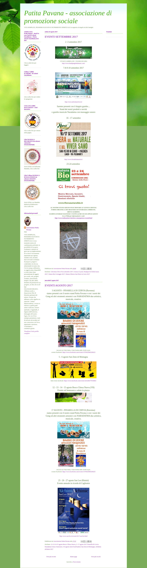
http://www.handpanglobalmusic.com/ (73, 63)
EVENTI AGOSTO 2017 (59, 285)
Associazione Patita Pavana (32, 229)
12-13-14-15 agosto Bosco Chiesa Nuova (63, 544)
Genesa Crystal (78, 272)
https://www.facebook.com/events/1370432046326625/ (79, 352)
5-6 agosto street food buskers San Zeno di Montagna (79, 547)
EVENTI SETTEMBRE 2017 (61, 36)
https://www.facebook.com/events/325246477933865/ (80, 381)
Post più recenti (51, 556)
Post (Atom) (76, 562)
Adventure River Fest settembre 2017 (62, 272)
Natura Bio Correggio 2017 (57, 274)
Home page (73, 556)
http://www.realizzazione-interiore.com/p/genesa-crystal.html (73, 218)
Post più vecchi (95, 556)
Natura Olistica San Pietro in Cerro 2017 (78, 274)
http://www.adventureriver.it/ (73, 102)
